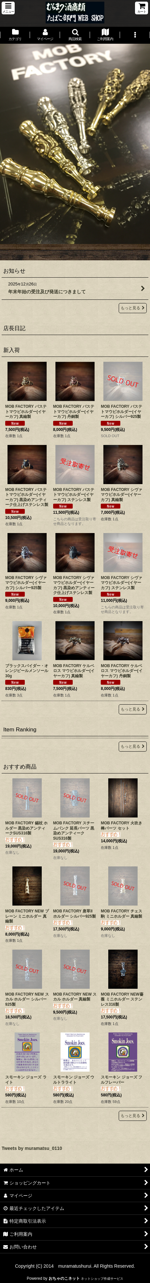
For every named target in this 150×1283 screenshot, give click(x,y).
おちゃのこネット (64, 1278)
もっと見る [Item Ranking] (133, 746)
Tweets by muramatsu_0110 (32, 1148)
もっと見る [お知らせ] (133, 308)
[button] (8, 8)
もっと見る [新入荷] (133, 709)
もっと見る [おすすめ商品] (133, 1115)
